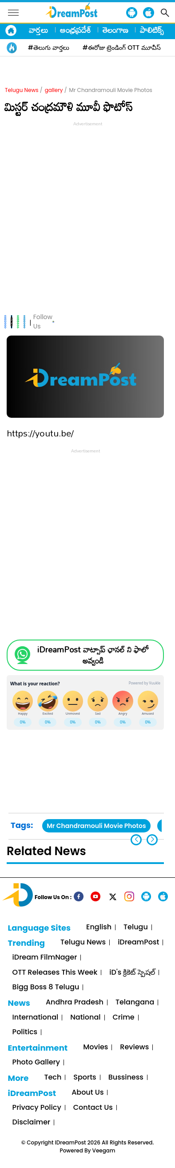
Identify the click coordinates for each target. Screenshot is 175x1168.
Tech (52, 1077)
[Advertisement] (87, 216)
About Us (87, 1093)
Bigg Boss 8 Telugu (46, 987)
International (35, 1017)
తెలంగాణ (115, 29)
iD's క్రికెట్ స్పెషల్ (132, 973)
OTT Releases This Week (55, 973)
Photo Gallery (36, 1062)
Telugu (135, 927)
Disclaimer (31, 1122)
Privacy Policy (36, 1108)
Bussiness (125, 1077)
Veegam (103, 1150)
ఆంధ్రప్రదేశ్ (75, 29)
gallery (54, 90)
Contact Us (93, 1108)
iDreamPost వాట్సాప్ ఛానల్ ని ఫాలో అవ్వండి (93, 655)
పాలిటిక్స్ (152, 29)
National (85, 1017)
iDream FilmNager (44, 957)
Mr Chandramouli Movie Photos (96, 825)
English (98, 927)
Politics (25, 1032)
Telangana (134, 1002)
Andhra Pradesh (74, 1002)
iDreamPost (138, 942)
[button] (152, 839)
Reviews (134, 1047)
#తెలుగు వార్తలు (48, 47)
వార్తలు (38, 29)
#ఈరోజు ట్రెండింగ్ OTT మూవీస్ (122, 47)
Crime (124, 1017)
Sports (84, 1077)
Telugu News (22, 90)
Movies (95, 1047)
